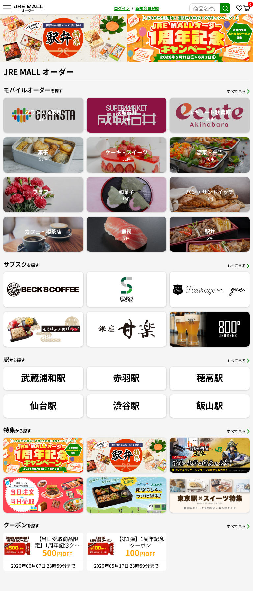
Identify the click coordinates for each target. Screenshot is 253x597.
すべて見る (238, 91)
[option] (63, 38)
